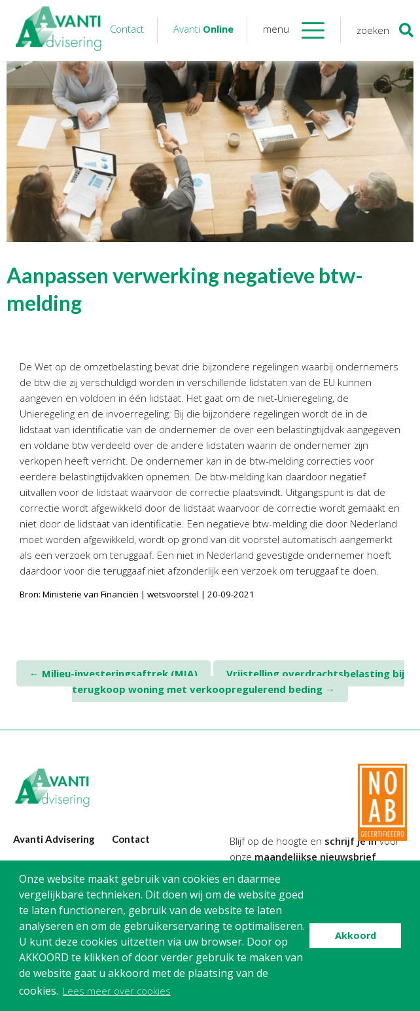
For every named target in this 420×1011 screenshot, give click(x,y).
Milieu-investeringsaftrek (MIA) (113, 673)
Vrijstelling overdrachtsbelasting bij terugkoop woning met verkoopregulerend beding (238, 681)
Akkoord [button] (355, 935)
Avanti (203, 28)
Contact (127, 28)
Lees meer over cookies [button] (117, 990)
